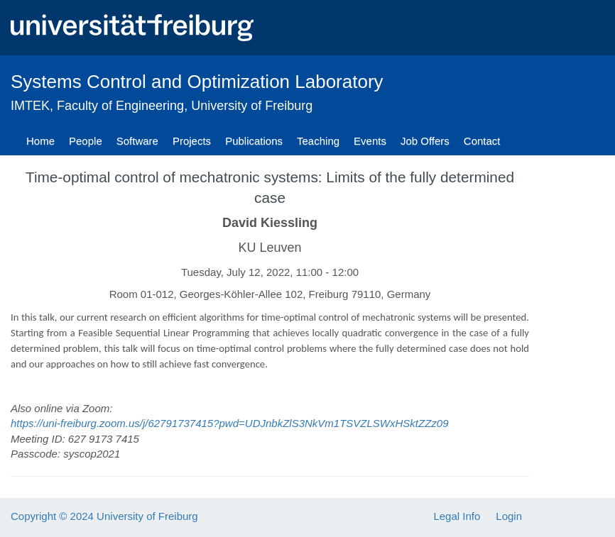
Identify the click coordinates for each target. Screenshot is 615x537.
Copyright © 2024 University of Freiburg (104, 516)
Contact (482, 141)
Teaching (318, 141)
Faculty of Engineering (120, 106)
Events (370, 141)
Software (137, 141)
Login (509, 516)
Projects (192, 141)
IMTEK (30, 106)
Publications (254, 141)
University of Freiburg (251, 106)
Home (40, 141)
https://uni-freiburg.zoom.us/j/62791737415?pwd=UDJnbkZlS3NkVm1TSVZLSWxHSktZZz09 (230, 423)
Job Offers (425, 141)
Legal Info (456, 516)
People (85, 141)
